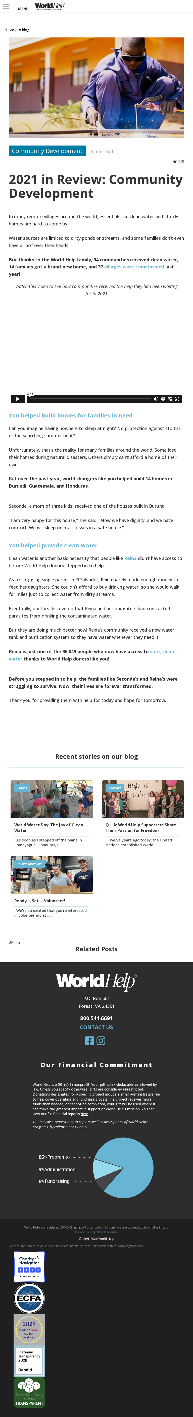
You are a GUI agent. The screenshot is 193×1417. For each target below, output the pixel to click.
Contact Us (96, 1027)
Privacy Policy (84, 1232)
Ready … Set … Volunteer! (39, 901)
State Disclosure (107, 1232)
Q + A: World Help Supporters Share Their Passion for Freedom (141, 827)
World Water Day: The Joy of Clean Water (48, 827)
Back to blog (17, 29)
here (84, 1113)
